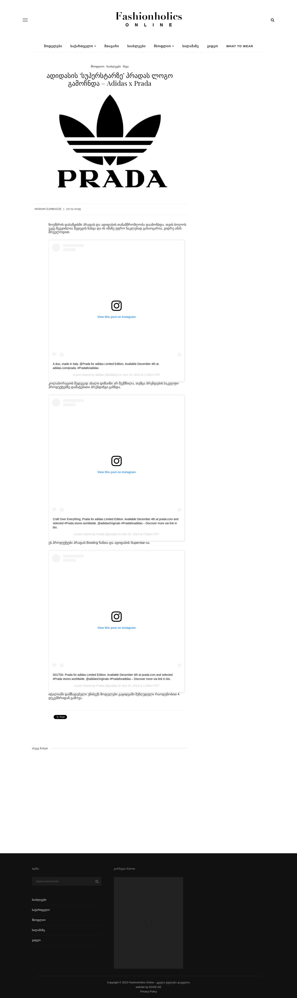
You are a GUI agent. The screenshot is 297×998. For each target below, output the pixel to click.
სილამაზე (190, 46)
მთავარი (111, 46)
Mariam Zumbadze (48, 208)
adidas (99, 374)
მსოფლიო (162, 46)
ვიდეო (212, 46)
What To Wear (239, 46)
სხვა (126, 66)
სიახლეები (136, 46)
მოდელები (53, 46)
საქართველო (81, 46)
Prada (100, 534)
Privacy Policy (148, 991)
